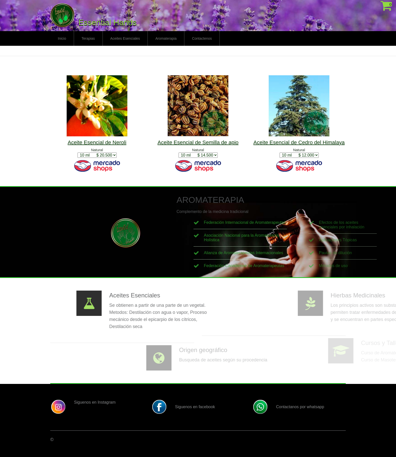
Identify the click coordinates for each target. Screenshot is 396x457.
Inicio (62, 38)
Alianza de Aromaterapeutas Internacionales (275, 253)
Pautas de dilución (367, 253)
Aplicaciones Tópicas (370, 240)
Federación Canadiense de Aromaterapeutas (275, 266)
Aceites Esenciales (125, 38)
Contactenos (202, 38)
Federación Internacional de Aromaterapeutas (276, 222)
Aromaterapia (166, 38)
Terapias (88, 38)
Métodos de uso (365, 266)
